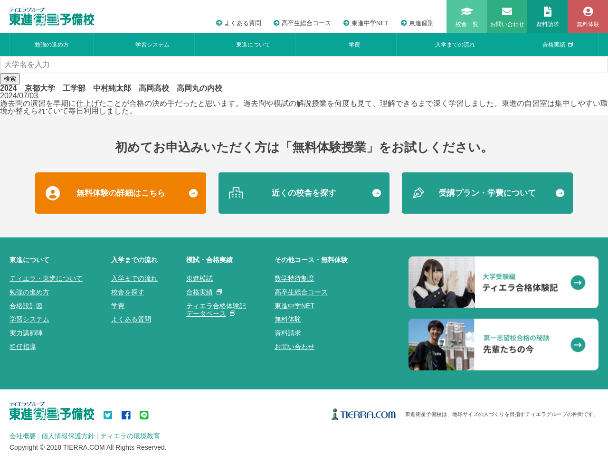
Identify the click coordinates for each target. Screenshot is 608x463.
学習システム (152, 44)
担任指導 (23, 346)
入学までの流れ (455, 44)
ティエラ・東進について (46, 278)
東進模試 (199, 278)
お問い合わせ (294, 346)
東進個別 (417, 23)
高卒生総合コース (302, 23)
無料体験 (288, 319)
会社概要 (23, 436)
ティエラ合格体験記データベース (216, 310)
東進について (253, 44)
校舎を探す (127, 292)
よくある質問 (238, 23)
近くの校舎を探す (304, 193)
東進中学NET (366, 23)
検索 (10, 78)
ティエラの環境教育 (130, 436)
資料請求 (288, 333)
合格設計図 (26, 306)
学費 (354, 44)
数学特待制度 (294, 278)
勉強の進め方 (52, 44)
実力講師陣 (26, 333)
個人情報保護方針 (68, 436)
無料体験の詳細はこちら (120, 193)
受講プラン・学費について (487, 193)
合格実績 (557, 44)
